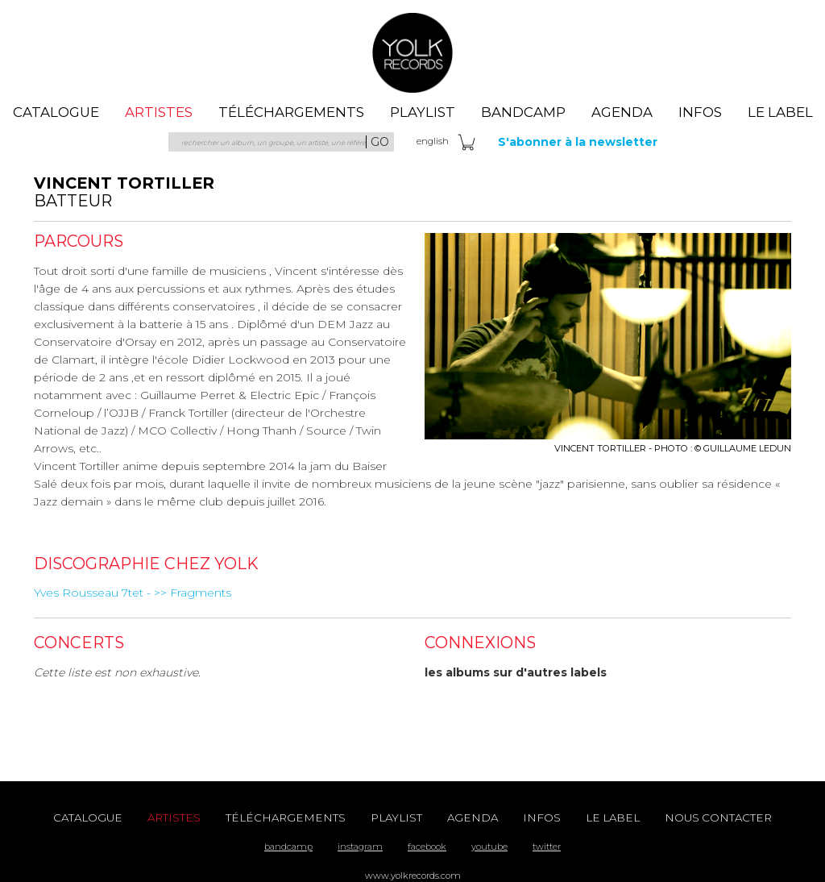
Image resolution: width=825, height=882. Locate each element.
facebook (427, 846)
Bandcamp (523, 112)
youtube (489, 846)
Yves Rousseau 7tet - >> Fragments (132, 592)
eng (433, 141)
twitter (547, 846)
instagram (360, 846)
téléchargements (291, 112)
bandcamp (288, 846)
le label (780, 112)
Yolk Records (412, 52)
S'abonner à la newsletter (577, 142)
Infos (700, 112)
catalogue (56, 112)
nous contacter (718, 817)
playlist (422, 112)
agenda (622, 112)
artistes (159, 112)
